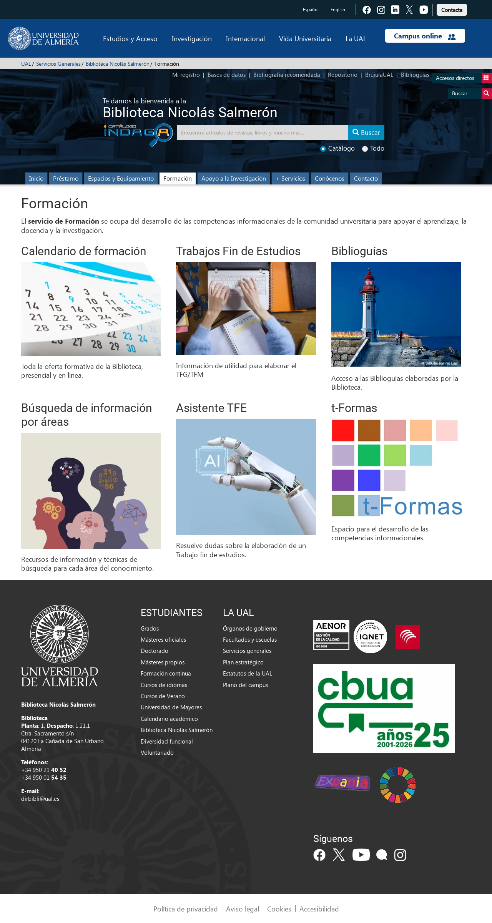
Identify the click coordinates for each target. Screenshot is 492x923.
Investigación (192, 38)
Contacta (451, 9)
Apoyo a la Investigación (233, 178)
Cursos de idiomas (164, 685)
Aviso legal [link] (242, 908)
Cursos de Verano (163, 696)
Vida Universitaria (305, 38)
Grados (150, 628)
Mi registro (186, 74)
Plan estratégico (243, 662)
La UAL (356, 38)
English (338, 9)
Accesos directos (464, 78)
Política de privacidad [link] (185, 908)
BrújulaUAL (379, 74)
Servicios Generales (58, 63)
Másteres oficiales (163, 639)
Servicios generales (247, 650)
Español (311, 9)
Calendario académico (169, 718)
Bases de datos (227, 74)
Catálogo (337, 148)
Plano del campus (245, 685)
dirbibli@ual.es (40, 798)
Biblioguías (415, 74)
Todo (373, 148)
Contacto (366, 178)
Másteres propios (162, 662)
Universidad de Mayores (171, 707)
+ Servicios (290, 178)
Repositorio (342, 74)
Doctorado (154, 650)
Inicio (36, 178)
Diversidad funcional (167, 741)
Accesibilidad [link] (319, 908)
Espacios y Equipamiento (121, 178)
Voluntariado (157, 752)
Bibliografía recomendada (286, 74)
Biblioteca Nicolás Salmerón (118, 63)
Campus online (425, 35)
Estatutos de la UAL (247, 673)
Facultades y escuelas (250, 639)
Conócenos (329, 178)
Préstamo (65, 178)
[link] (452, 8)
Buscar (472, 93)
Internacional (245, 38)
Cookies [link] (279, 908)
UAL (26, 63)
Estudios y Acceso (130, 38)
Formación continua (166, 673)
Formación (177, 178)
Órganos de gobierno (250, 628)
